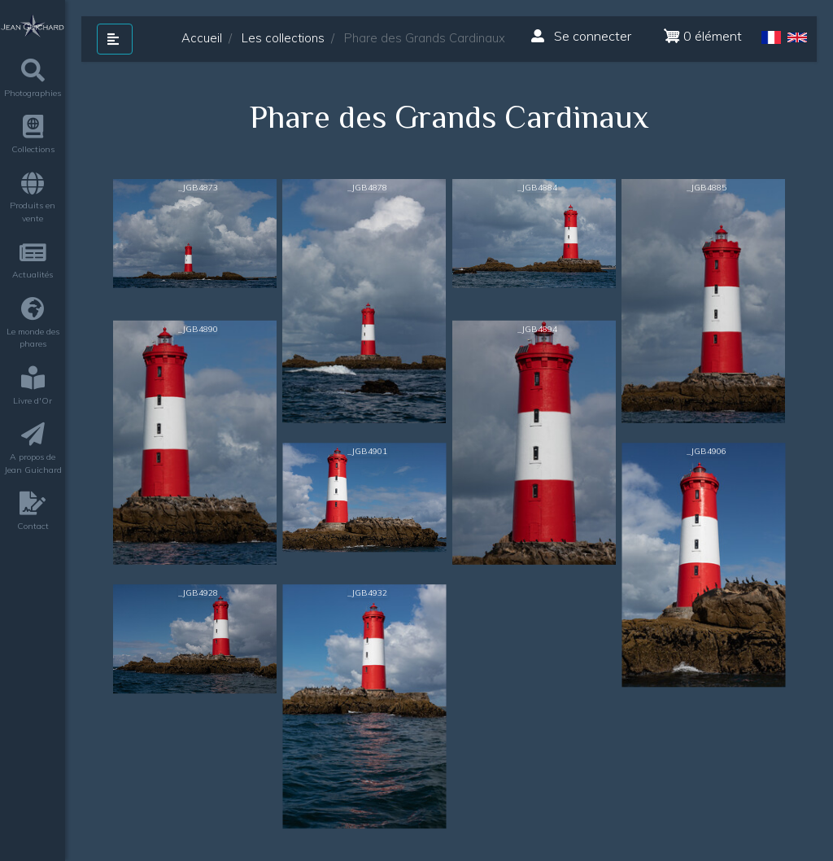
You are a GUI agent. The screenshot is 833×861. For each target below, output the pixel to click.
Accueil (201, 38)
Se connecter (581, 36)
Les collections (283, 38)
